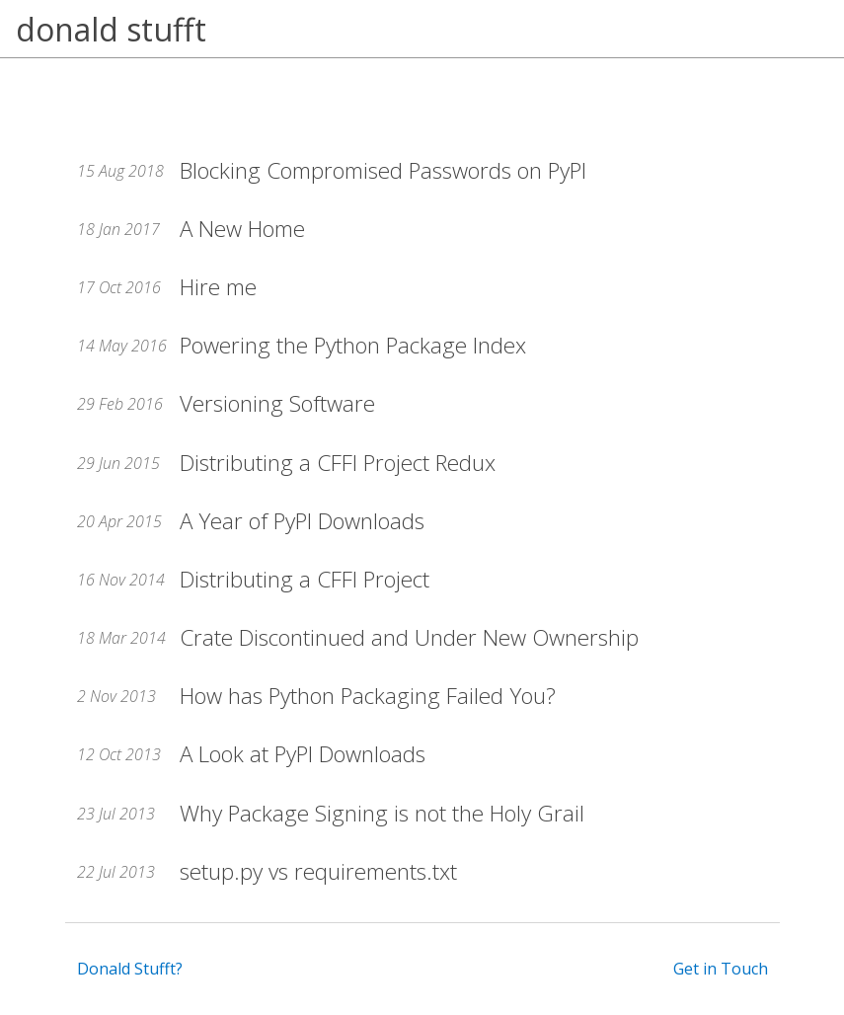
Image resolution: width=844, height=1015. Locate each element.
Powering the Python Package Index (353, 345)
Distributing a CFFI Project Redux (338, 462)
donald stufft (111, 29)
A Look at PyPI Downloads (302, 754)
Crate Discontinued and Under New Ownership (409, 637)
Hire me (218, 287)
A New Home (242, 228)
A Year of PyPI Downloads (302, 521)
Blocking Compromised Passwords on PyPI (383, 170)
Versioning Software (277, 403)
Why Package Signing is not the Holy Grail (382, 813)
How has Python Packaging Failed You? (368, 695)
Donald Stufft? (130, 968)
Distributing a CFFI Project (304, 579)
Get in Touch (720, 968)
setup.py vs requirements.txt (318, 871)
